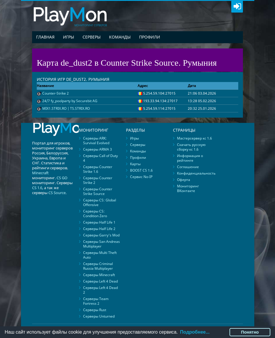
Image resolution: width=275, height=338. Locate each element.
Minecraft (40, 172)
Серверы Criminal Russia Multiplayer (98, 266)
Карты (135, 163)
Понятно (250, 332)
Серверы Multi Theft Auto (100, 255)
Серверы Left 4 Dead (100, 281)
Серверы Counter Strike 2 (97, 180)
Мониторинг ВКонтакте (188, 188)
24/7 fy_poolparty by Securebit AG (69, 100)
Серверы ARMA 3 (97, 149)
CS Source (57, 192)
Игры (68, 37)
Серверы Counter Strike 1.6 (97, 169)
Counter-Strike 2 (55, 93)
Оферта (183, 179)
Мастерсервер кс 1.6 (194, 138)
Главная (45, 37)
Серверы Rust (94, 309)
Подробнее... (194, 332)
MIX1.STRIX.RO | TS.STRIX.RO (66, 108)
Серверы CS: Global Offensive (99, 202)
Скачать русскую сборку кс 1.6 (191, 147)
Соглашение (188, 166)
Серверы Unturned (99, 316)
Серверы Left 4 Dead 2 (100, 290)
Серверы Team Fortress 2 (95, 301)
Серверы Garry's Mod (101, 235)
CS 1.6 (37, 187)
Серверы (92, 37)
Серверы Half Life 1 (99, 222)
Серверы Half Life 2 (99, 228)
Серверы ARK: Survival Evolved (96, 140)
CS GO (62, 177)
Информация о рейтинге (190, 158)
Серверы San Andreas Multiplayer (101, 244)
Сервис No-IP (141, 176)
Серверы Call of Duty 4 (100, 158)
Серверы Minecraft (99, 274)
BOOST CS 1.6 (141, 170)
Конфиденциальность (196, 173)
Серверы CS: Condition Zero (95, 213)
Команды (120, 37)
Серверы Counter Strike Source (97, 191)
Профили (149, 37)
